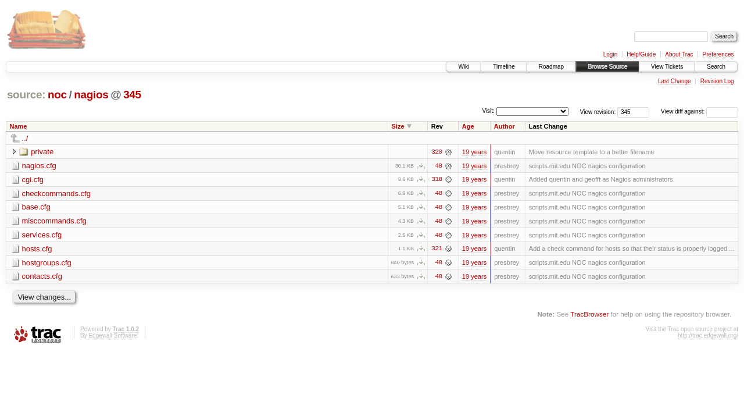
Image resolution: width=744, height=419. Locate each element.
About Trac (679, 54)
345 (132, 94)
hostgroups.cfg (46, 263)
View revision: (598, 111)
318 (436, 179)
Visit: (488, 111)
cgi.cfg (33, 179)
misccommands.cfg (54, 221)
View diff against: (699, 111)
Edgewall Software (112, 336)
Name (18, 126)
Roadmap (551, 66)
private (42, 151)
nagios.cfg (39, 165)
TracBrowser (589, 315)
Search (716, 66)
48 (438, 166)
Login (610, 54)
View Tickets (667, 66)
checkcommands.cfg (56, 193)
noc (57, 94)
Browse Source (607, 66)
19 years (474, 151)
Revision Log (717, 81)
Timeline (503, 66)
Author (504, 126)
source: (26, 94)
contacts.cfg (42, 277)
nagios (91, 94)
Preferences (718, 54)
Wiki (463, 66)
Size (398, 126)
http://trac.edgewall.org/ (708, 336)
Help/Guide (641, 54)
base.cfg (36, 207)
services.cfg (42, 235)
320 (436, 152)
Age (468, 126)
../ (25, 138)
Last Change (674, 81)
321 (436, 249)
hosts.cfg (37, 249)
